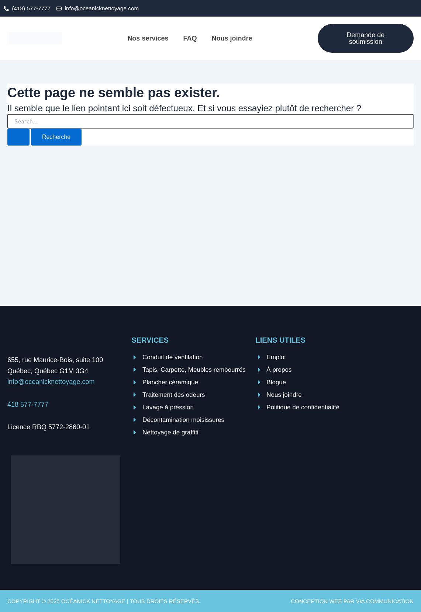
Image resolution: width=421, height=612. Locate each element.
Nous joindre (231, 38)
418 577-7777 (27, 404)
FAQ (190, 38)
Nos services (147, 38)
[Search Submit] (18, 137)
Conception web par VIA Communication (352, 601)
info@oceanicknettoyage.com (50, 382)
